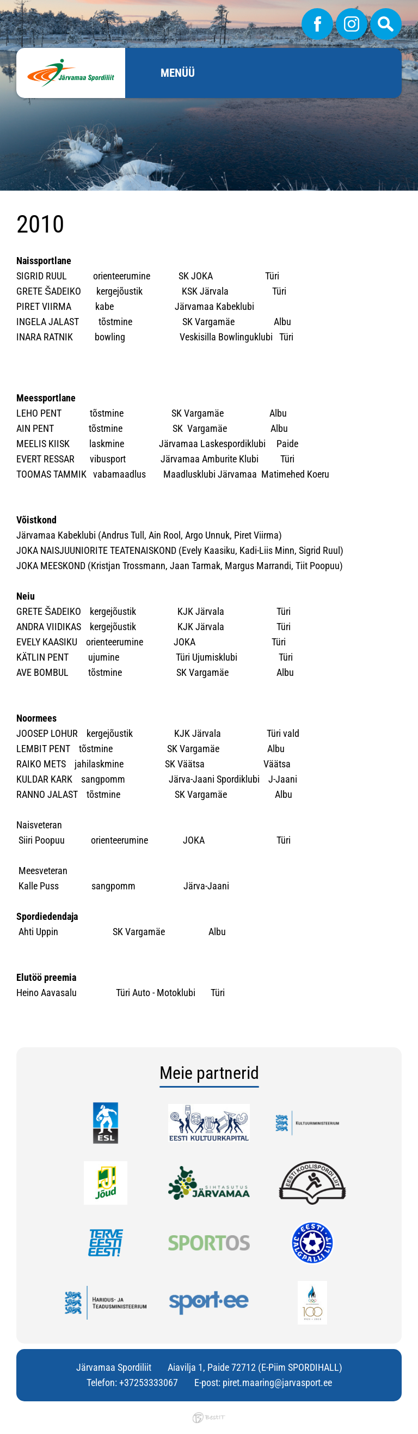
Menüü (178, 73)
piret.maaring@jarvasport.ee (277, 1382)
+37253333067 (148, 1382)
